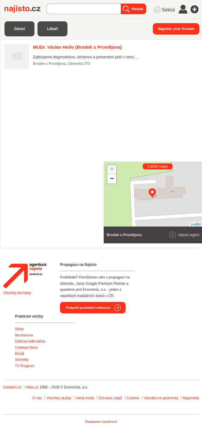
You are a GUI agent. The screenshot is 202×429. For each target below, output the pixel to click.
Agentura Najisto (24, 275)
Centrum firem (26, 347)
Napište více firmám (176, 28)
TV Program (24, 366)
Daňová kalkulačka (30, 341)
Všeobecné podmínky (161, 398)
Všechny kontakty (17, 293)
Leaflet (196, 224)
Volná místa (85, 398)
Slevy (19, 329)
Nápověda (191, 398)
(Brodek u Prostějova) (77, 47)
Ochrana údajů (110, 398)
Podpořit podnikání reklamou (88, 307)
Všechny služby (59, 398)
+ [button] (112, 169)
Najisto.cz (25, 9)
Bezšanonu (24, 335)
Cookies (132, 398)
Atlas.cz (32, 387)
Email (19, 353)
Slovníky (21, 360)
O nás (37, 398)
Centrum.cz (12, 387)
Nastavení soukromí (101, 422)
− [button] (112, 179)
